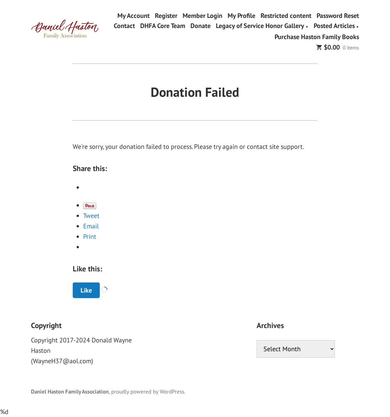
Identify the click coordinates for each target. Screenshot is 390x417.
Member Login (202, 15)
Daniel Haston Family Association (70, 391)
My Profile (241, 15)
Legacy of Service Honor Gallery (260, 26)
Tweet (91, 215)
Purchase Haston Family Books (317, 36)
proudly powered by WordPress (147, 391)
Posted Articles (334, 26)
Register (166, 15)
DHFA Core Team (162, 26)
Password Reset (338, 15)
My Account (133, 15)
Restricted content (286, 15)
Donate (200, 26)
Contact (124, 26)
